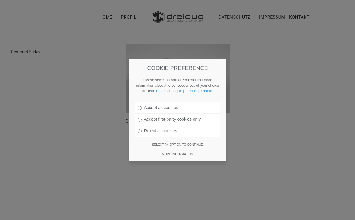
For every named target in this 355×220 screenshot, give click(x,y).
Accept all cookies (158, 103)
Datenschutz (166, 87)
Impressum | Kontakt (196, 87)
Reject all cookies (157, 126)
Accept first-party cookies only (169, 115)
